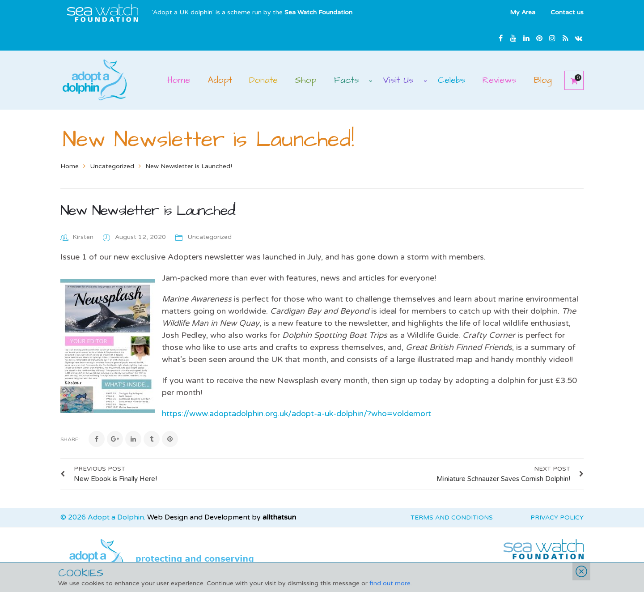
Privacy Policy (557, 517)
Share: (70, 439)
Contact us (567, 12)
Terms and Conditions (452, 517)
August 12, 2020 (141, 237)
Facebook (500, 38)
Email (578, 38)
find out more (390, 583)
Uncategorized (112, 166)
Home (69, 166)
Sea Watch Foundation (318, 12)
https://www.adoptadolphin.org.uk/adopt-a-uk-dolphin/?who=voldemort (296, 413)
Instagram (552, 38)
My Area (522, 12)
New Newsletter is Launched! (147, 210)
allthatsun (279, 517)
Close (581, 571)
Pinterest (539, 38)
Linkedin (526, 38)
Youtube (513, 38)
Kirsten (82, 237)
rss (565, 38)
